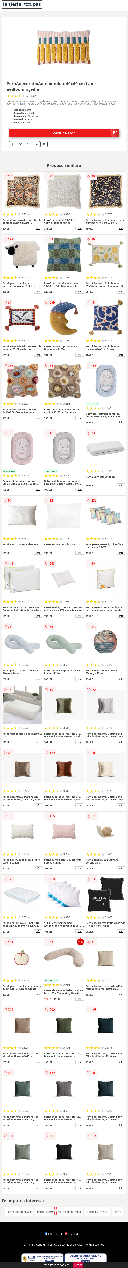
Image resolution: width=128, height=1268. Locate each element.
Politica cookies (94, 1244)
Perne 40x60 (45, 1212)
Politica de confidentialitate (65, 1244)
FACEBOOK (53, 1234)
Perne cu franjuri (97, 1212)
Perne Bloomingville (19, 1212)
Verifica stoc (86, 133)
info (38, 228)
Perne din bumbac (69, 1212)
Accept (78, 1265)
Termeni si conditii (34, 1244)
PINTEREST (73, 1234)
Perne (117, 1212)
